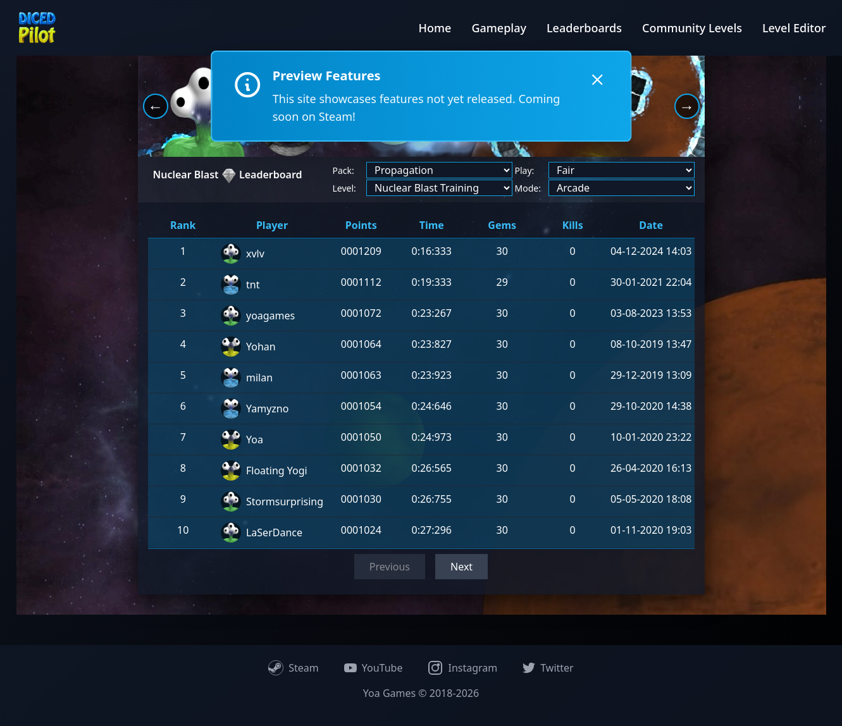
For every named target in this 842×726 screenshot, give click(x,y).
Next (461, 567)
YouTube (373, 668)
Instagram (462, 667)
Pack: (343, 170)
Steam (293, 667)
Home (435, 27)
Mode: (528, 188)
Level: (344, 188)
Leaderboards (584, 27)
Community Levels (692, 27)
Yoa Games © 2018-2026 (421, 693)
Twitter (548, 668)
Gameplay (498, 27)
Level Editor (794, 27)
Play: (525, 170)
